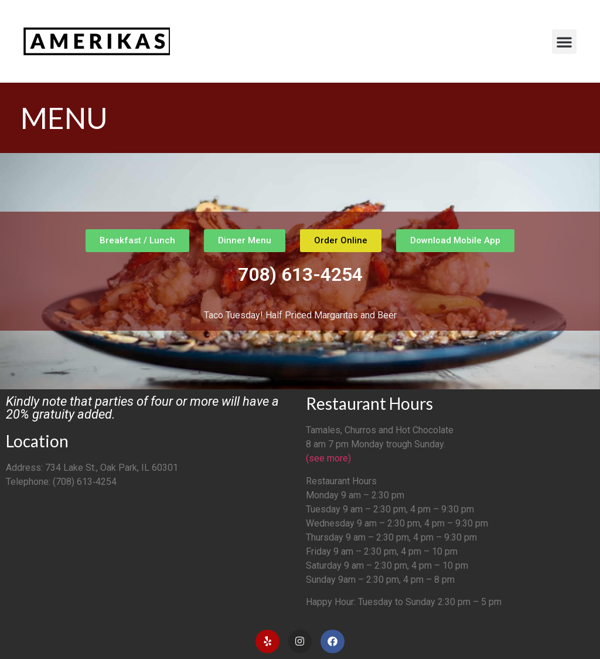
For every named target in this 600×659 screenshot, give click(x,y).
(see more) (328, 458)
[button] (564, 41)
